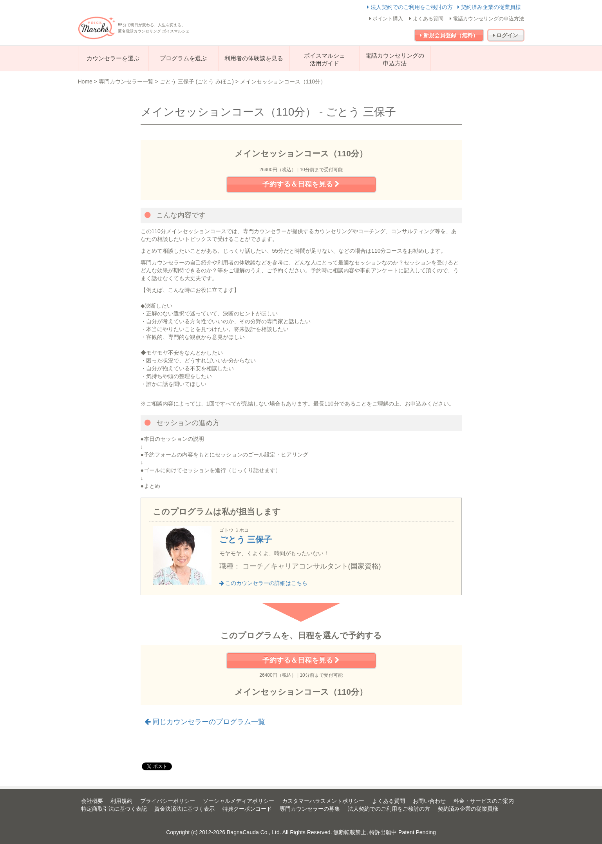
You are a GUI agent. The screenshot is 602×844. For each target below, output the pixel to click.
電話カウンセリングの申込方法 (487, 19)
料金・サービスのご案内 (484, 801)
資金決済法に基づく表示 (184, 809)
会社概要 (92, 801)
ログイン (506, 35)
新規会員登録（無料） (449, 35)
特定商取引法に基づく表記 (114, 809)
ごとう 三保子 (245, 539)
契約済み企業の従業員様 (489, 7)
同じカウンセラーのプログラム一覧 (205, 722)
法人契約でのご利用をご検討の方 (410, 7)
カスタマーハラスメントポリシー (323, 801)
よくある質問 (426, 19)
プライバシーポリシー (167, 801)
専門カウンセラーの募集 (310, 809)
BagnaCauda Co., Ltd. (254, 832)
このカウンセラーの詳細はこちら (263, 583)
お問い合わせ (429, 801)
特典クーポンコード (247, 809)
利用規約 (121, 801)
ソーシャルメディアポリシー (238, 801)
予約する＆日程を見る (301, 184)
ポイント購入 (386, 19)
